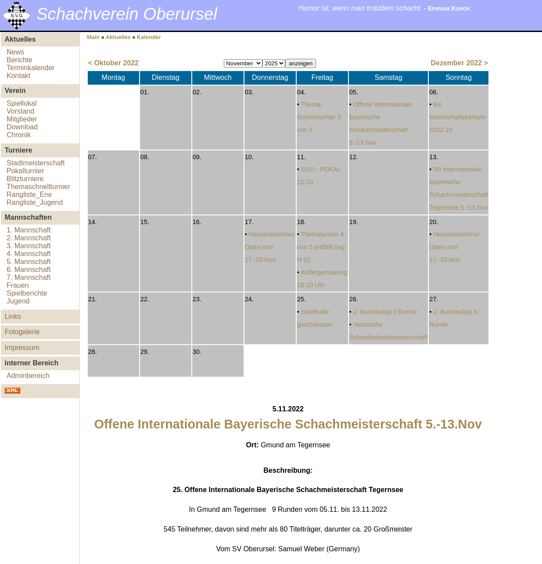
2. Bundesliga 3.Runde (385, 311)
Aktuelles (118, 37)
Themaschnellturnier (38, 186)
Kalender (149, 37)
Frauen (18, 285)
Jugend (18, 301)
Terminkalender (30, 67)
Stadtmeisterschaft (36, 163)
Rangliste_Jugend (35, 202)
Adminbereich (28, 375)
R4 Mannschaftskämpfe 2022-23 (457, 117)
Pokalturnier (25, 171)
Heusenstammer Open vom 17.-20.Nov (270, 247)
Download (22, 127)
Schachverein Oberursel (126, 13)
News (15, 52)
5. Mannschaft (29, 261)
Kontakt (18, 75)
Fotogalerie (21, 332)
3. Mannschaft (29, 246)
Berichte (19, 60)
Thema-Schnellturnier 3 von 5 (319, 117)
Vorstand (20, 111)
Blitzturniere (25, 178)
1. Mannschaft (29, 230)
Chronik (19, 135)
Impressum (21, 347)
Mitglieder (22, 119)
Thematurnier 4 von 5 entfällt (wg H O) (321, 247)
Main (93, 37)
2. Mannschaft (29, 238)
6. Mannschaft (29, 269)
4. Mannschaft (29, 253)
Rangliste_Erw (29, 194)
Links (12, 316)
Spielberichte (27, 293)
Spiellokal (21, 103)
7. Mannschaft (29, 277)
